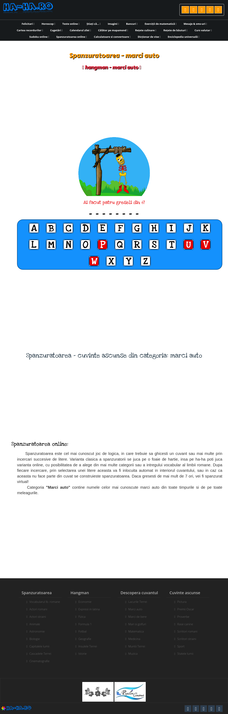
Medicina (136, 639)
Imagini (113, 24)
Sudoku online (39, 36)
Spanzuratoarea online (71, 36)
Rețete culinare (145, 30)
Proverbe (185, 617)
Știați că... (93, 24)
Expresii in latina (87, 609)
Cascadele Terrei (38, 653)
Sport (182, 646)
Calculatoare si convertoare (112, 36)
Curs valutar (203, 30)
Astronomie (35, 631)
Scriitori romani (189, 631)
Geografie (83, 639)
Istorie (81, 653)
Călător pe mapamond (113, 30)
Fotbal (81, 631)
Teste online (70, 24)
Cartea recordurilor (30, 30)
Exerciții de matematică (160, 24)
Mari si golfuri (139, 624)
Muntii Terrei (138, 646)
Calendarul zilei (80, 30)
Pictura (183, 602)
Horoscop (48, 24)
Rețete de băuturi (175, 30)
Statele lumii (187, 653)
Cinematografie (38, 661)
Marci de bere (139, 617)
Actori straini (36, 617)
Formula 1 (83, 624)
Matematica (138, 631)
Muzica (134, 653)
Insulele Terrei (86, 646)
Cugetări (56, 30)
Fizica (80, 617)
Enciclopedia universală (183, 36)
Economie (83, 602)
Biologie (33, 639)
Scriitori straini (188, 639)
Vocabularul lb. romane (43, 602)
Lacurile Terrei (139, 602)
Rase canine (187, 624)
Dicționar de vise (149, 36)
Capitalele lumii (38, 646)
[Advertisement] (114, 103)
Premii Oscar (187, 609)
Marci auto (137, 609)
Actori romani (36, 609)
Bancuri (132, 24)
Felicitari (28, 24)
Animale (33, 624)
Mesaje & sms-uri (195, 24)
